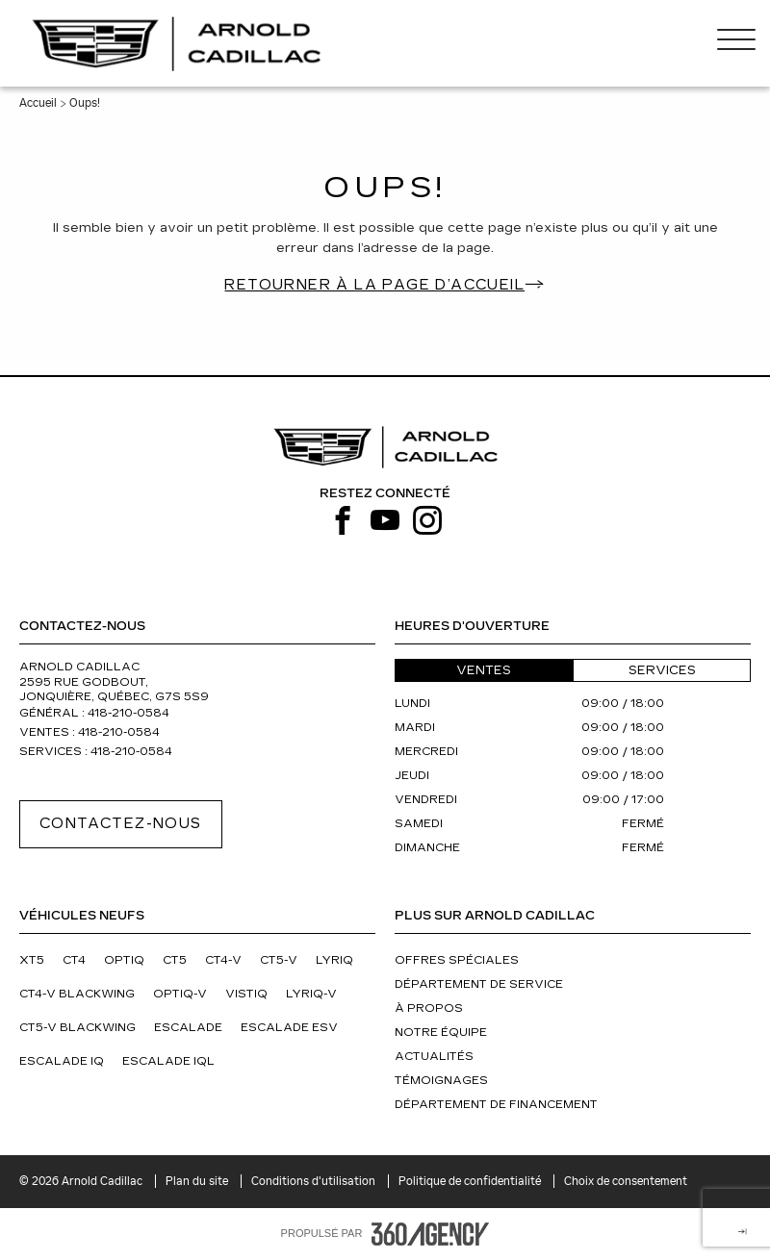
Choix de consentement (625, 1181)
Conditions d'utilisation (314, 1181)
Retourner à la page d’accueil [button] (374, 285)
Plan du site (198, 1181)
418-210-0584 (128, 713)
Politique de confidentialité (471, 1181)
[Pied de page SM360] (430, 1234)
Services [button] (662, 670)
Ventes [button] (483, 670)
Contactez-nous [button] (120, 824)
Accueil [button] (38, 103)
